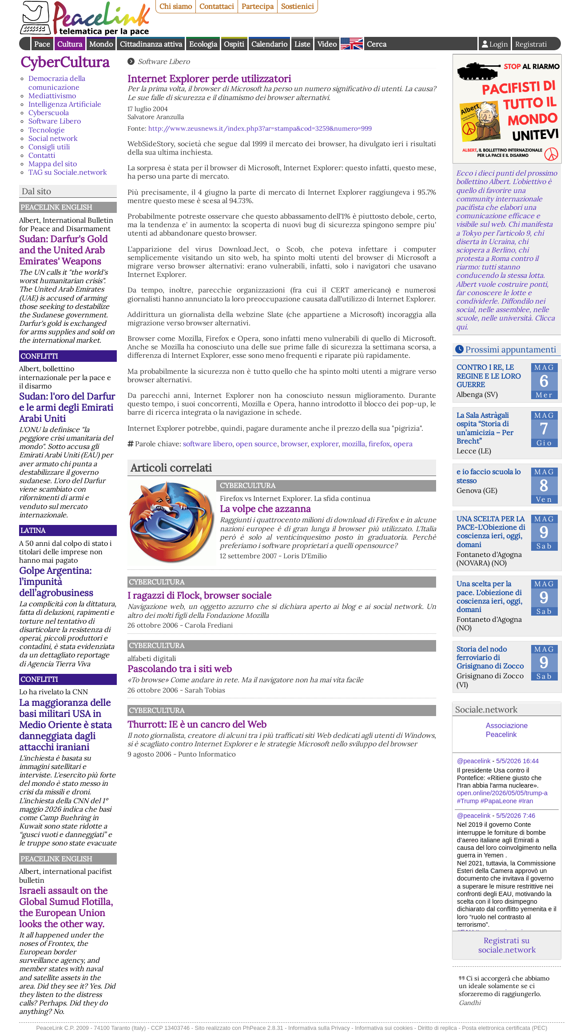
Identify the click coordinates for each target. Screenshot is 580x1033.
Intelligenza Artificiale (64, 104)
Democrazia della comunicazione (56, 82)
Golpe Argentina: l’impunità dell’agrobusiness (56, 582)
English (352, 43)
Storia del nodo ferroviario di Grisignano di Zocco (490, 657)
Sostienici (297, 6)
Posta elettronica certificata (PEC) (504, 1028)
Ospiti (234, 44)
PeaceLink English (56, 207)
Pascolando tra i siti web (179, 669)
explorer (324, 443)
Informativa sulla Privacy (319, 1028)
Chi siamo (175, 6)
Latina (32, 530)
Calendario (269, 44)
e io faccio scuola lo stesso (488, 475)
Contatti (42, 155)
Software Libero (54, 120)
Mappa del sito (52, 163)
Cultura (69, 44)
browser (294, 443)
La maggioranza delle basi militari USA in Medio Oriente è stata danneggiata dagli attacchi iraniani (65, 725)
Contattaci (216, 6)
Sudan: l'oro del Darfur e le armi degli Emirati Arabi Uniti (67, 407)
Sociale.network (486, 709)
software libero (207, 443)
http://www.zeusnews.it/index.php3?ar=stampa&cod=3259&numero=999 (260, 128)
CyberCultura (65, 62)
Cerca (376, 44)
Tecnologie (46, 129)
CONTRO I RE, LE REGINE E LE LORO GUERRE (489, 375)
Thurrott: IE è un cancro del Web (196, 724)
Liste (302, 44)
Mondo (101, 44)
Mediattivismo (52, 95)
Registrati (531, 44)
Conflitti (39, 356)
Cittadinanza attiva (151, 44)
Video (327, 44)
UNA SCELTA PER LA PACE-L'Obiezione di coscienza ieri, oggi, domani (491, 531)
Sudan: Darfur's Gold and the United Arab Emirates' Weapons (63, 250)
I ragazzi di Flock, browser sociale (199, 595)
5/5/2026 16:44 (517, 761)
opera (403, 443)
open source (256, 443)
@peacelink (473, 761)
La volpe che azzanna (265, 509)
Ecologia (203, 44)
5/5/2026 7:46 (515, 815)
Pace (42, 44)
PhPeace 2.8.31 (263, 1028)
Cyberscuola (48, 112)
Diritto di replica (437, 1028)
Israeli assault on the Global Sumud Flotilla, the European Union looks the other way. (66, 907)
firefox (379, 443)
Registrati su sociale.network (507, 945)
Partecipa (258, 6)
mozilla (353, 443)
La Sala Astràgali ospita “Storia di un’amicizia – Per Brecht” (485, 428)
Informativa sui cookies (384, 1028)
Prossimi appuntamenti (510, 349)
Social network (53, 138)
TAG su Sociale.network (67, 172)
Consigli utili (49, 146)
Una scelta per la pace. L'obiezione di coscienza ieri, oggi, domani (489, 596)
